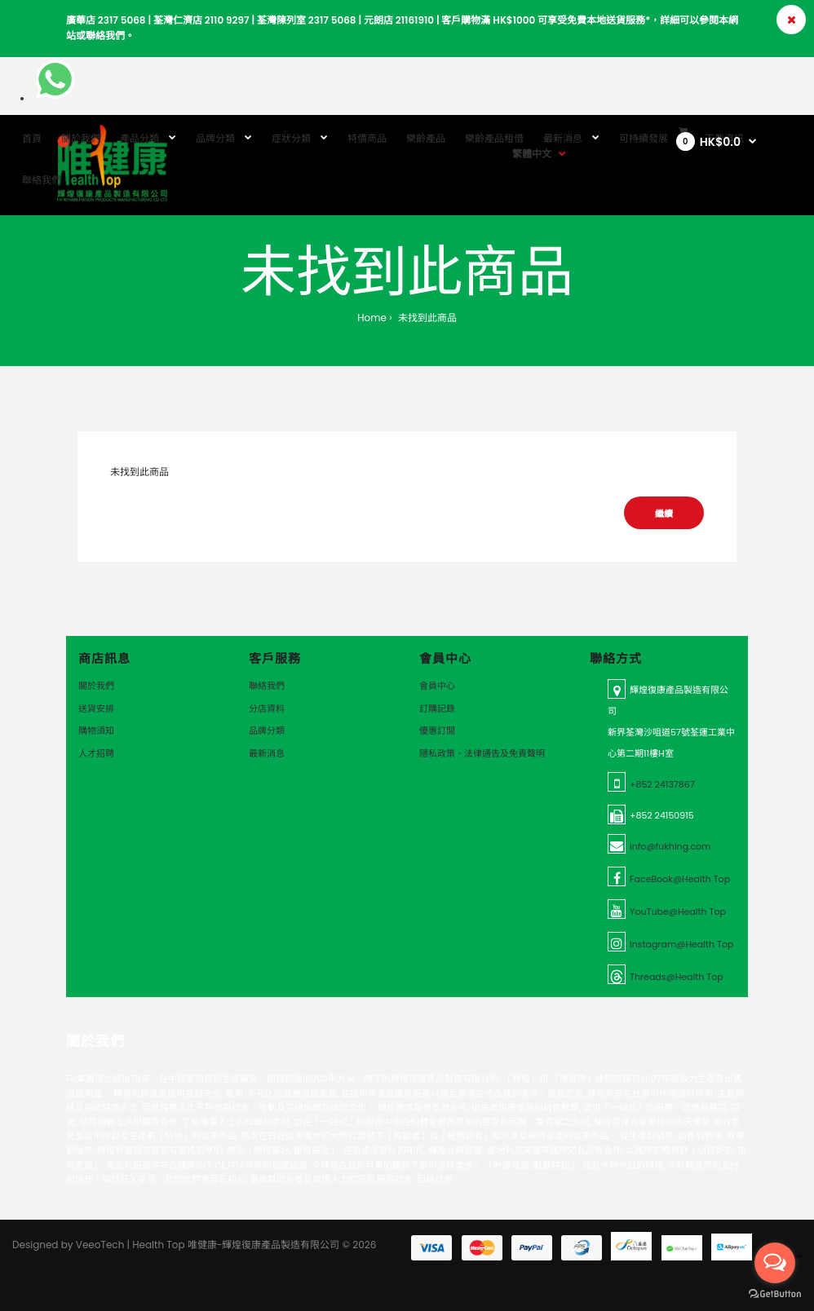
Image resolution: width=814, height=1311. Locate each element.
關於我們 (96, 685)
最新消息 (267, 753)
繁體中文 (531, 154)
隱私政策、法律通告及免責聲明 (482, 753)
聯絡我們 (267, 685)
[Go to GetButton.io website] (775, 1294)
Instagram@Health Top (681, 944)
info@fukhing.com (670, 846)
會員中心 (437, 685)
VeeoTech (100, 1244)
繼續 (664, 513)
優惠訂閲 (437, 730)
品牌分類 (267, 730)
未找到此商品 (426, 317)
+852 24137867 (662, 784)
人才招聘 (96, 753)
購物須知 (96, 730)
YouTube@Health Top (678, 911)
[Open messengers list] (774, 1263)
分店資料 (267, 708)
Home (372, 317)
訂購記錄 (437, 708)
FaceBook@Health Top (680, 878)
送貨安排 (96, 708)
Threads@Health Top (676, 976)
